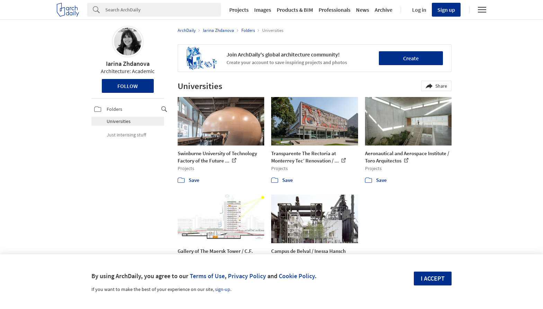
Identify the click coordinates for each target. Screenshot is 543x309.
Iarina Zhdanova (128, 64)
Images (262, 9)
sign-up (222, 289)
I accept (433, 278)
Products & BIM (295, 9)
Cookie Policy (297, 276)
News (362, 9)
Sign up (446, 9)
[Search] (163, 10)
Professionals (334, 9)
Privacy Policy (247, 276)
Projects (239, 9)
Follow (127, 85)
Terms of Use (207, 276)
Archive (383, 9)
